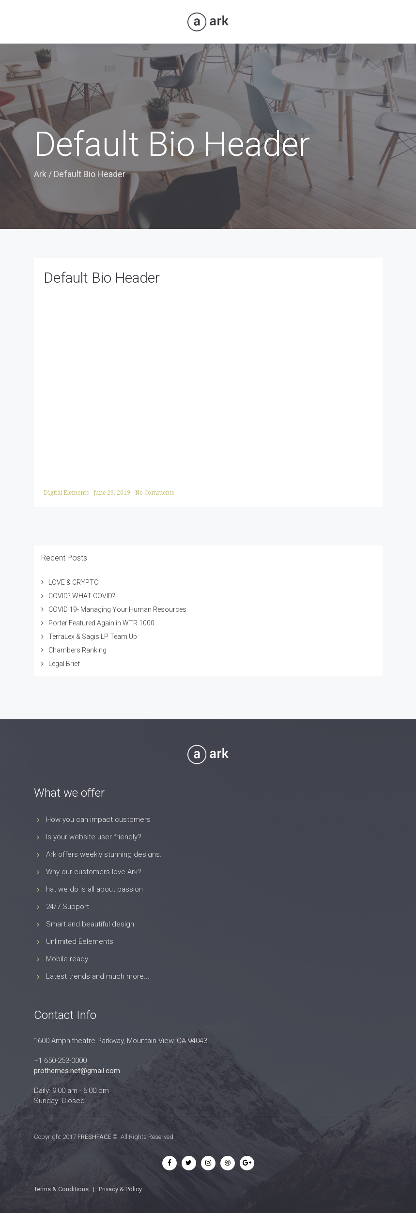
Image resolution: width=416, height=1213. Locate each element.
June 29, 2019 (112, 492)
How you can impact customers (98, 819)
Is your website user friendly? (93, 837)
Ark (40, 174)
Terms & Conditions (61, 1189)
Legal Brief (64, 663)
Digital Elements (67, 492)
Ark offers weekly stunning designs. (104, 854)
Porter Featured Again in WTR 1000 (101, 623)
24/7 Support (67, 906)
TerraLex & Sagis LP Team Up (92, 636)
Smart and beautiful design (90, 924)
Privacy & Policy (120, 1189)
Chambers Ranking (77, 650)
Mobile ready (67, 959)
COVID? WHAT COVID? (81, 596)
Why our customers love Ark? (93, 871)
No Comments (154, 492)
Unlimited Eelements (79, 941)
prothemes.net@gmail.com (77, 1070)
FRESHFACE (94, 1136)
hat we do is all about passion (94, 889)
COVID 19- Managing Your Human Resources (117, 609)
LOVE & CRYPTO (73, 582)
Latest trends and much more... (98, 976)
